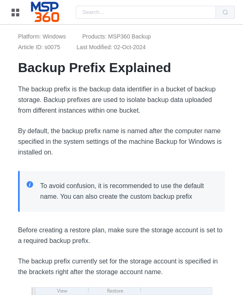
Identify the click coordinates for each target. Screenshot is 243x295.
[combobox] (146, 12)
